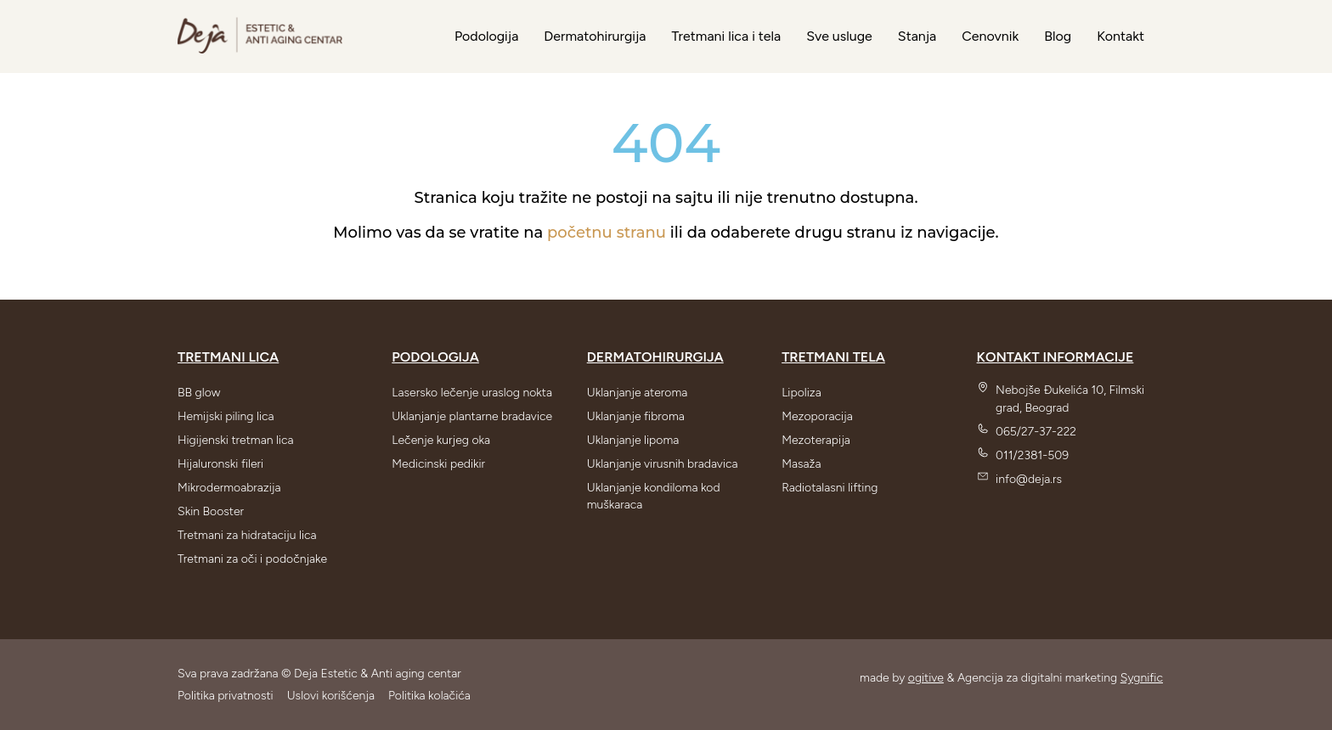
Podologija (486, 36)
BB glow (199, 392)
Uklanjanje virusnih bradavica (662, 464)
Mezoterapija (816, 440)
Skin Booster (211, 511)
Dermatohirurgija (595, 36)
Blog (1057, 36)
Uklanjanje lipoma (633, 440)
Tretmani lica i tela (726, 36)
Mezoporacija (817, 416)
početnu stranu (606, 232)
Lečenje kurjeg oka (441, 440)
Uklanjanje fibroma (636, 416)
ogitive (926, 678)
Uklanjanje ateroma (637, 392)
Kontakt (1120, 36)
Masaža (801, 464)
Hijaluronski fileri (220, 464)
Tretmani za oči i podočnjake (252, 559)
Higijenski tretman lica (236, 440)
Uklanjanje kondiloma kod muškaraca (653, 496)
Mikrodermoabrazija (229, 487)
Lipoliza (801, 392)
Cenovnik (990, 36)
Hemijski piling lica (226, 416)
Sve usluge (839, 36)
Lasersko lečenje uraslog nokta (472, 392)
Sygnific (1141, 678)
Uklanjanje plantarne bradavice (472, 416)
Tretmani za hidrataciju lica (247, 535)
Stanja (917, 36)
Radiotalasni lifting (830, 487)
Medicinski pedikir (438, 464)
